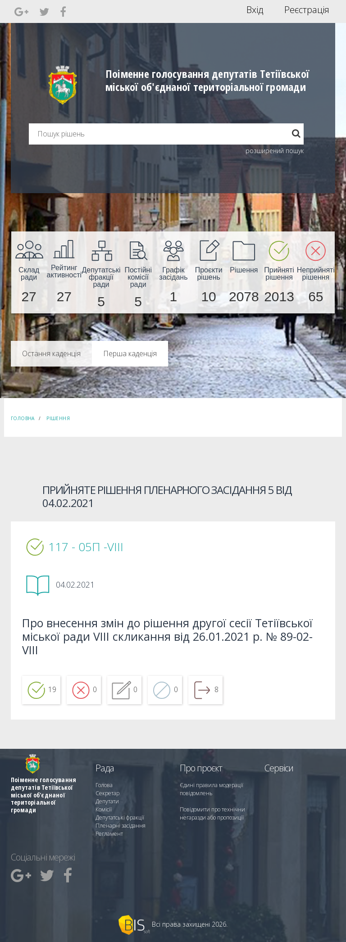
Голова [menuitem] (104, 785)
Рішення (58, 418)
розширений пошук (275, 150)
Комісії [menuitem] (104, 809)
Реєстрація (306, 9)
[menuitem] (28, 272)
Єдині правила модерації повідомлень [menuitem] (211, 789)
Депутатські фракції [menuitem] (120, 817)
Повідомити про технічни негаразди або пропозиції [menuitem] (212, 813)
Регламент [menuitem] (109, 834)
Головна (23, 418)
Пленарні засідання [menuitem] (121, 825)
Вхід (254, 9)
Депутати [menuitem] (107, 801)
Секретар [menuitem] (107, 793)
